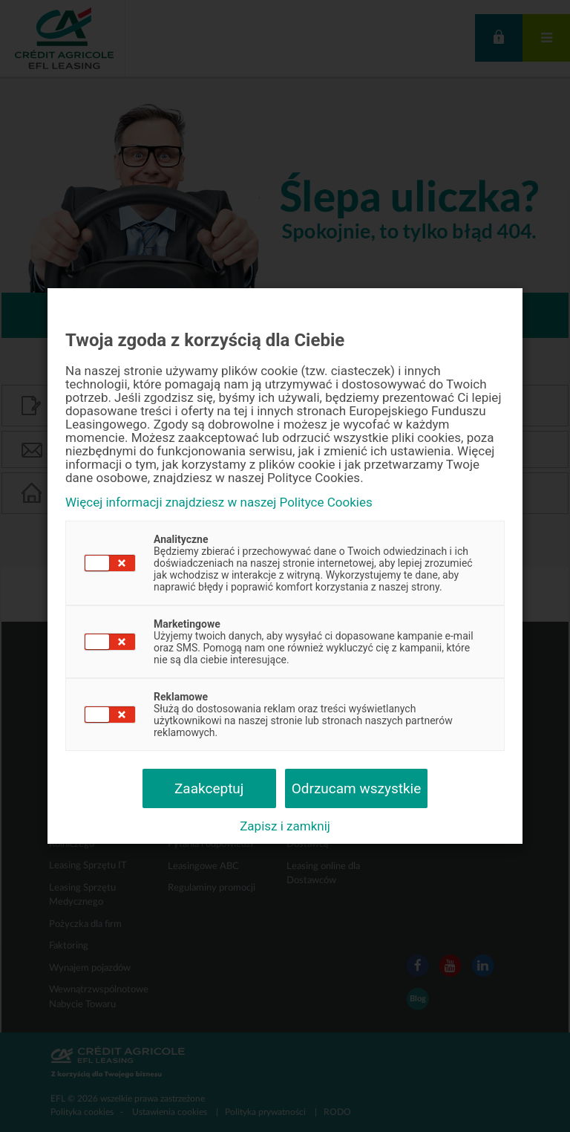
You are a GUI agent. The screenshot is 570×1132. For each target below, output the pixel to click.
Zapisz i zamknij (285, 826)
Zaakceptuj (208, 788)
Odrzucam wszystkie (357, 788)
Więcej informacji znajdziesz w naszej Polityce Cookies (219, 502)
